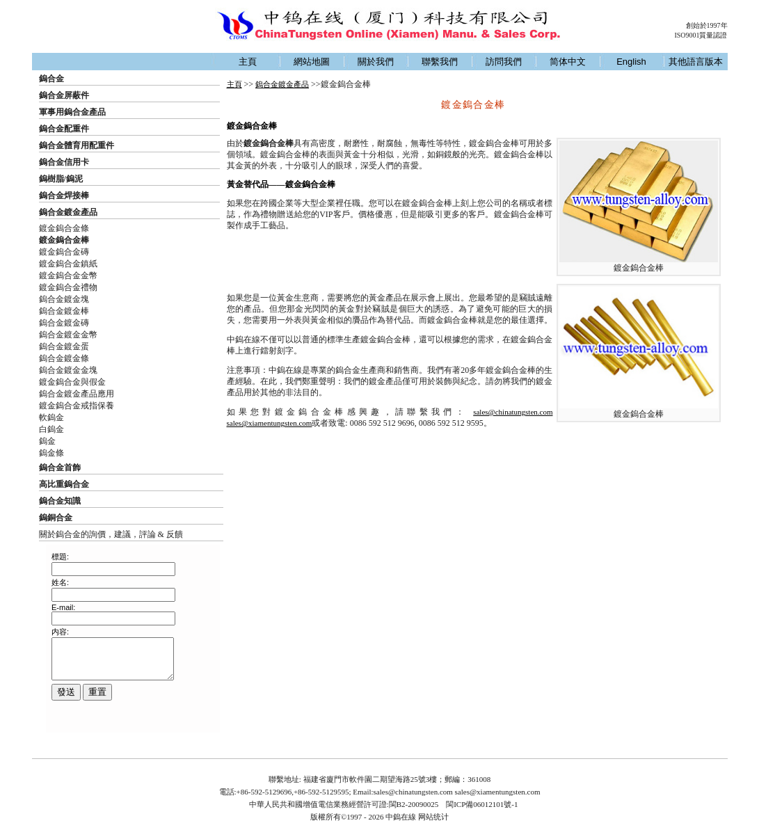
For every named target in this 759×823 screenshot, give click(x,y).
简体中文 (568, 61)
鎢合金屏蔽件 (64, 95)
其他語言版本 (696, 61)
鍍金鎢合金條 (64, 228)
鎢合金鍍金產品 (68, 212)
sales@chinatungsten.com (512, 412)
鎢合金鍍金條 (64, 358)
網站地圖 (312, 61)
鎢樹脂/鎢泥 (61, 179)
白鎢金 (51, 429)
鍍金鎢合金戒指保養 (76, 405)
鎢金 (47, 441)
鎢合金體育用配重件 (76, 145)
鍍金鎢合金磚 (64, 252)
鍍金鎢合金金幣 (68, 275)
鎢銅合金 (55, 517)
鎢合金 (51, 78)
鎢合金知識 (60, 501)
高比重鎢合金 (64, 484)
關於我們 (376, 61)
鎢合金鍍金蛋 (64, 346)
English (631, 61)
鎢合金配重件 (64, 129)
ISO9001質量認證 (700, 35)
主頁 (248, 61)
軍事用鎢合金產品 (72, 112)
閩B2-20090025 (414, 804)
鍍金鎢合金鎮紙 (68, 264)
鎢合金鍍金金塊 (68, 370)
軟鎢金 (51, 417)
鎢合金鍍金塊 (64, 299)
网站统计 (433, 817)
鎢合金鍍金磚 (64, 323)
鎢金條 (51, 453)
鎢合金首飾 (60, 467)
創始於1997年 (707, 25)
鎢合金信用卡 (64, 162)
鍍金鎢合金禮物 (68, 287)
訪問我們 (504, 61)
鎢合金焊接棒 (64, 195)
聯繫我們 (440, 61)
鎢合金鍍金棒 (64, 311)
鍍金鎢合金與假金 (72, 382)
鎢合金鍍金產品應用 (76, 394)
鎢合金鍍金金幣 (68, 334)
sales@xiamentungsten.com (269, 423)
